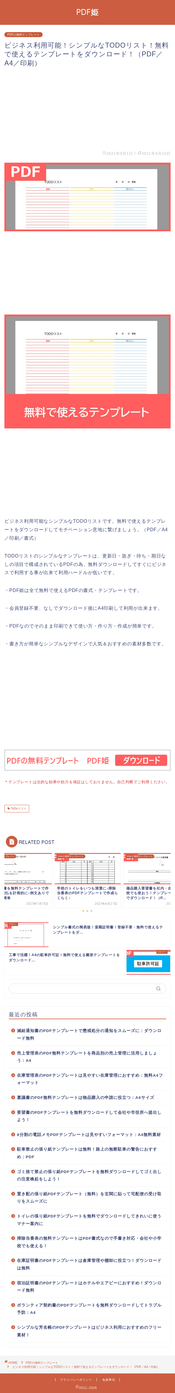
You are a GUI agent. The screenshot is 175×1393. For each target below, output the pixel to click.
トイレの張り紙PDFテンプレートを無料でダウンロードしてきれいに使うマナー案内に (89, 1219)
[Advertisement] (87, 108)
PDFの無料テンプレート (23, 34)
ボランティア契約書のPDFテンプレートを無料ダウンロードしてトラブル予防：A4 (89, 1308)
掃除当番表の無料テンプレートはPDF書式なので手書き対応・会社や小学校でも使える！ (89, 1242)
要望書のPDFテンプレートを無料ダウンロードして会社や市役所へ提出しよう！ (89, 1116)
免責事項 (108, 1379)
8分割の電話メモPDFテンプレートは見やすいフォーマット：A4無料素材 (89, 1134)
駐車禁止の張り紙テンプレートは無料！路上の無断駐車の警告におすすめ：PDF (87, 1152)
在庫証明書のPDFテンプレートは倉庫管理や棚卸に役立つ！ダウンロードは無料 (89, 1264)
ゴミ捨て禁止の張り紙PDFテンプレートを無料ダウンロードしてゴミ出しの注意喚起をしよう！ (89, 1175)
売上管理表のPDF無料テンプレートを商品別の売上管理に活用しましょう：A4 (87, 1056)
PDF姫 (87, 12)
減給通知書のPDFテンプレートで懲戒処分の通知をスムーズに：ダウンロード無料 (89, 1034)
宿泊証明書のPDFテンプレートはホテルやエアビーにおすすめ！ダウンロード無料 (89, 1286)
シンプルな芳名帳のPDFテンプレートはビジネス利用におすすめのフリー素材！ (89, 1331)
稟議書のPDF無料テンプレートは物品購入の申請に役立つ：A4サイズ (85, 1097)
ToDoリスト (18, 808)
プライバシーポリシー (76, 1379)
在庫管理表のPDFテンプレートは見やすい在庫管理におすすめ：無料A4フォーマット (90, 1079)
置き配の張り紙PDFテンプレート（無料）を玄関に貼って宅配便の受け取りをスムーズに (89, 1197)
